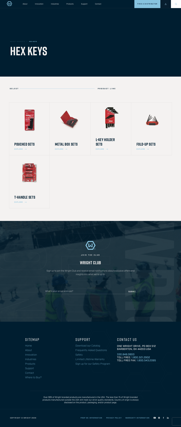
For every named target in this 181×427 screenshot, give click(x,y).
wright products (17, 41)
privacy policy (114, 418)
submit (132, 291)
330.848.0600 (125, 354)
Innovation (39, 4)
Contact (98, 4)
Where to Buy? (33, 377)
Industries (55, 4)
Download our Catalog (87, 345)
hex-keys (33, 41)
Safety (79, 354)
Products (70, 4)
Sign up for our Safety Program (92, 364)
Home (28, 345)
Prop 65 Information (91, 418)
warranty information (137, 418)
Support (84, 4)
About (25, 4)
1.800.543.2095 (146, 360)
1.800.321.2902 (140, 357)
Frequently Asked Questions (91, 350)
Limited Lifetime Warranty (90, 359)
